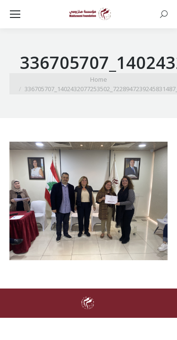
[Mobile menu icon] (15, 14)
